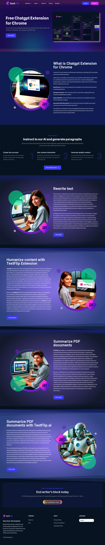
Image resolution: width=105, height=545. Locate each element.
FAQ (29, 523)
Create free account (10, 152)
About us (30, 520)
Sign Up (95, 3)
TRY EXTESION (12, 317)
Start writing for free (52, 168)
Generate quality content (80, 152)
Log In (85, 3)
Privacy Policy (57, 520)
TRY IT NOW (11, 35)
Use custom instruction (46, 152)
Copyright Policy (58, 526)
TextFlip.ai (10, 537)
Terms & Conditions (59, 523)
